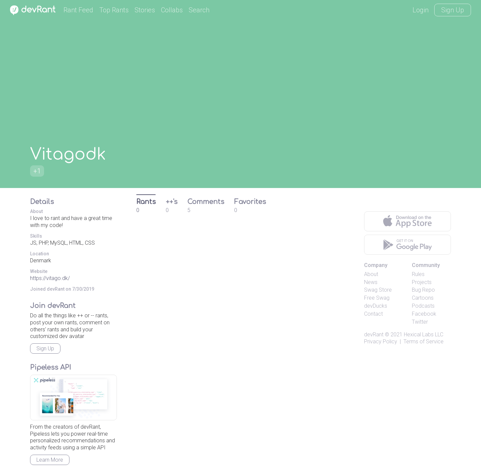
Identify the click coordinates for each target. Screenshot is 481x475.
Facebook (424, 314)
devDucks (375, 306)
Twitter (420, 322)
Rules (418, 274)
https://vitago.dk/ (50, 278)
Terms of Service (424, 341)
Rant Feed (78, 10)
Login (421, 10)
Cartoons (423, 298)
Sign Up (452, 10)
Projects (422, 282)
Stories (145, 10)
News (370, 282)
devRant (373, 334)
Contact (373, 314)
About (371, 274)
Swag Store (378, 290)
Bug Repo (423, 290)
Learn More (49, 460)
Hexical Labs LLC (423, 334)
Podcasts (423, 306)
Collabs (172, 10)
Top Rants (114, 10)
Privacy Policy (380, 341)
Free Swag (376, 298)
